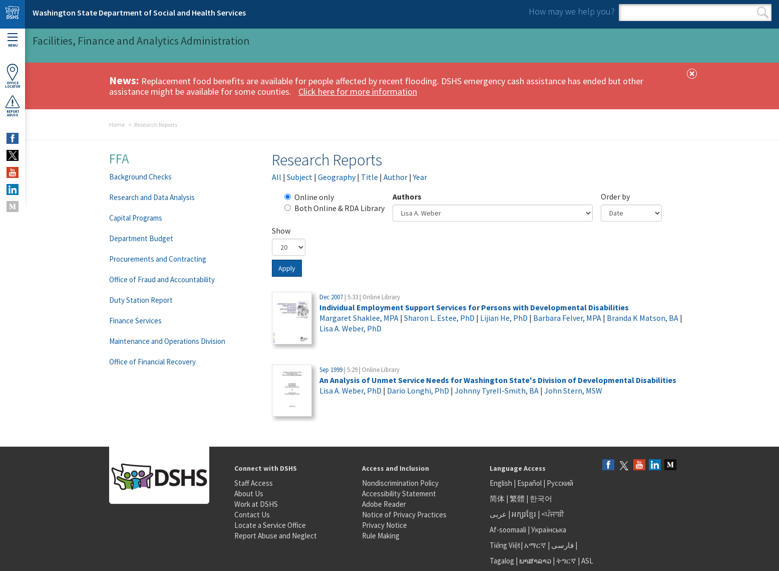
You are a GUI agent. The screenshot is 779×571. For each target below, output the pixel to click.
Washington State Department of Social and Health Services (139, 13)
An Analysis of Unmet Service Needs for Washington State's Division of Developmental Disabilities (497, 380)
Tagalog (502, 560)
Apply (286, 268)
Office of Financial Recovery (152, 361)
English (502, 483)
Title (369, 177)
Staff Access (253, 483)
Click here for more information (357, 91)
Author (395, 177)
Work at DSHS (256, 504)
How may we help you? (572, 11)
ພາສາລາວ (535, 560)
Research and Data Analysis (152, 197)
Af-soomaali (508, 529)
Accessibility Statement (399, 493)
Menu (13, 40)
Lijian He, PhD (504, 318)
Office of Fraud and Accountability (162, 279)
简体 (497, 498)
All (276, 177)
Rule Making (381, 535)
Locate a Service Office (270, 525)
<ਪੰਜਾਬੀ (552, 514)
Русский (560, 483)
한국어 (541, 498)
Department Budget (141, 238)
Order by (615, 197)
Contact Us (252, 514)
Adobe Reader (384, 504)
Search (762, 12)
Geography (336, 177)
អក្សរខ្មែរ (524, 514)
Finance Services (135, 320)
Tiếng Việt (505, 545)
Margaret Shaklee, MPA (359, 318)
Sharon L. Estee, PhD (439, 318)
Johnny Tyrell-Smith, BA (497, 391)
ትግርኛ (566, 560)
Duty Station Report (141, 300)
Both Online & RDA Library (334, 208)
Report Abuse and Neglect (275, 535)
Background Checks (140, 176)
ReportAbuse (12, 105)
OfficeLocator (12, 76)
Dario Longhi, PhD (418, 391)
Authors (407, 197)
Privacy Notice (384, 525)
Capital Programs (135, 218)
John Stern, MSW (573, 391)
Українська (548, 529)
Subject (299, 177)
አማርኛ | (537, 545)
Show (281, 231)
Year (420, 177)
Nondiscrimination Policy (400, 483)
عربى (498, 514)
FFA (119, 158)
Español (529, 483)
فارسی (562, 545)
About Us (248, 493)
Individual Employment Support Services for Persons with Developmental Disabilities (474, 307)
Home (117, 124)
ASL (587, 560)
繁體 (518, 498)
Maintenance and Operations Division (167, 341)
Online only (309, 197)
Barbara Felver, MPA (567, 318)
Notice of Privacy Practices (404, 514)
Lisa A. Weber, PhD (350, 328)
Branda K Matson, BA (642, 318)
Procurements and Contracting (157, 259)
